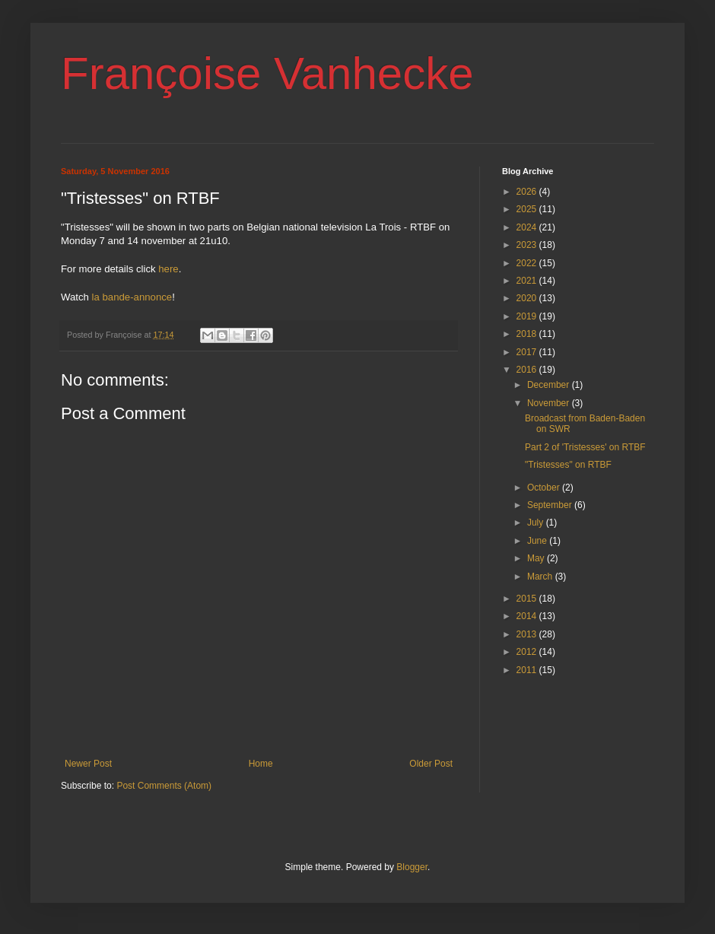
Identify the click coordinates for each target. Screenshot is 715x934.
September (550, 505)
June (538, 540)
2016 (527, 369)
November (549, 403)
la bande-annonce (132, 297)
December (549, 385)
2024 (527, 227)
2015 (527, 598)
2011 (527, 670)
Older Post (431, 763)
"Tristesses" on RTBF (568, 464)
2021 (527, 280)
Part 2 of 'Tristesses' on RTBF (585, 447)
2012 (527, 651)
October (544, 487)
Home (261, 763)
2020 (527, 298)
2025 (527, 209)
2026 (527, 191)
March (541, 576)
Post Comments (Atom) (163, 785)
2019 (527, 316)
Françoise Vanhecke (267, 73)
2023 (527, 245)
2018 (527, 334)
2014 (527, 616)
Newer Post (88, 763)
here (168, 269)
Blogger (411, 867)
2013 (527, 634)
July (536, 522)
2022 (527, 263)
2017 (527, 352)
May (537, 558)
